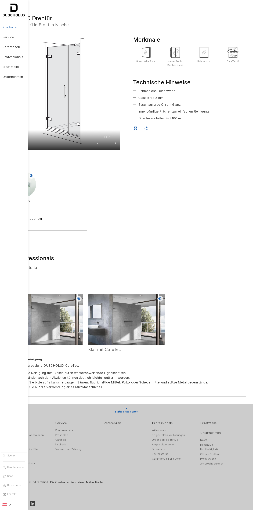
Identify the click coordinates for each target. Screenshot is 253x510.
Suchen (42, 220)
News (209, 419)
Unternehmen (216, 412)
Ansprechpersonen (174, 424)
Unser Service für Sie (176, 419)
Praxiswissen (214, 438)
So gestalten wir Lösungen (179, 415)
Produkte (42, 403)
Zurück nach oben (140, 391)
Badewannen (43, 424)
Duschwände (43, 410)
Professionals (173, 403)
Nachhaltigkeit (215, 429)
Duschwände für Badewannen (53, 415)
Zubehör (40, 433)
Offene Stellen (215, 434)
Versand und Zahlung (91, 429)
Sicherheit (41, 448)
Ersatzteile (214, 403)
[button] (111, 129)
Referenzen (129, 403)
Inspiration (84, 424)
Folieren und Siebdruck (49, 443)
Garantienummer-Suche (177, 438)
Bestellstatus (171, 433)
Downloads (170, 429)
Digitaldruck (42, 438)
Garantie (83, 419)
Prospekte (84, 415)
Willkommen (170, 410)
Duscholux (212, 424)
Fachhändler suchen (52, 204)
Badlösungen (43, 419)
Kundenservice (87, 410)
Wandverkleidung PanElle (50, 429)
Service (83, 403)
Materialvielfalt (44, 452)
